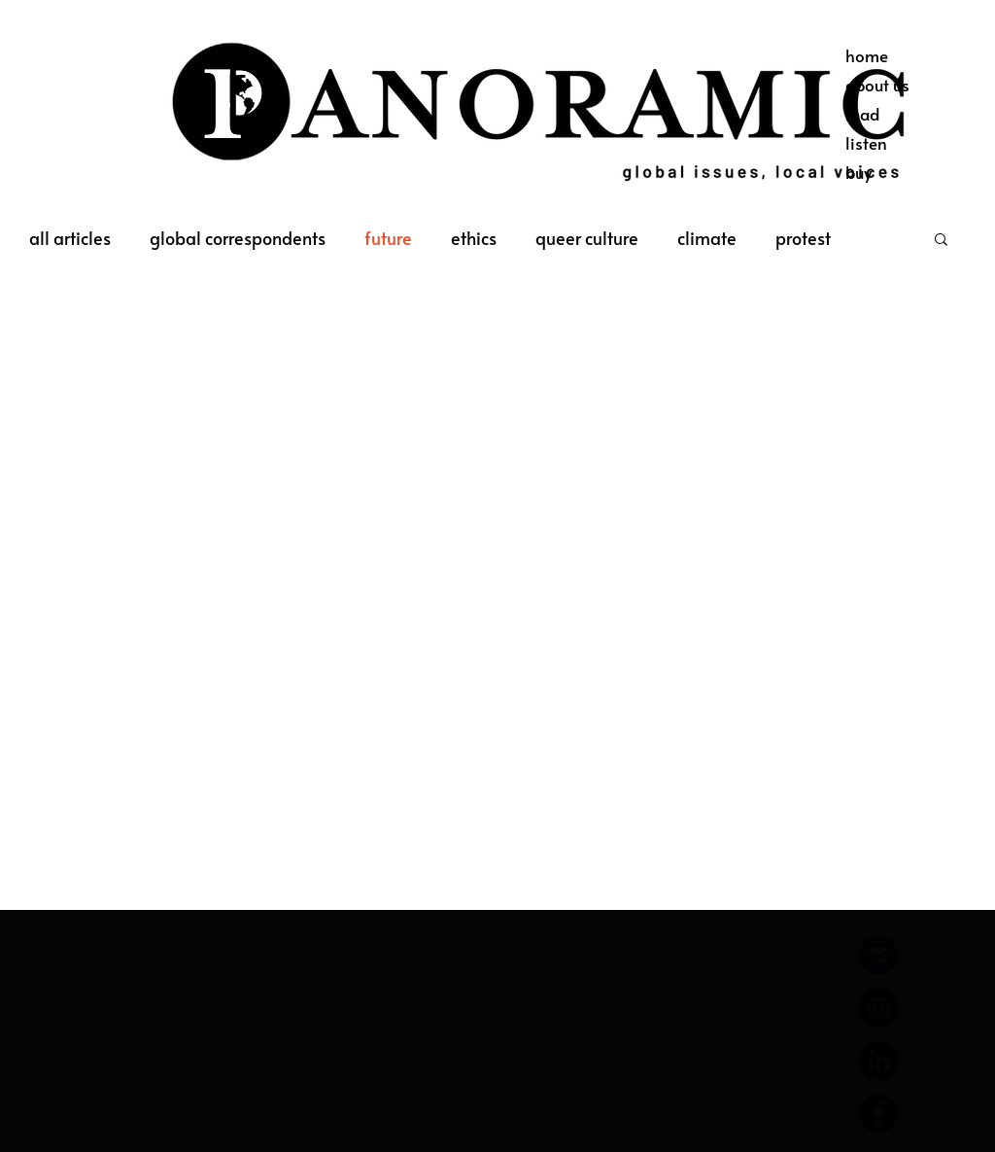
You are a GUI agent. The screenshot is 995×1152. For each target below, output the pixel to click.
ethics (474, 238)
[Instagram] (878, 1008)
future (388, 238)
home (866, 55)
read (862, 113)
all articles (70, 238)
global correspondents (238, 238)
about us (877, 84)
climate (707, 238)
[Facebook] (878, 1113)
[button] (941, 240)
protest (803, 238)
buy (858, 172)
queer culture (586, 238)
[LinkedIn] (878, 1060)
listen (866, 143)
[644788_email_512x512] (878, 955)
